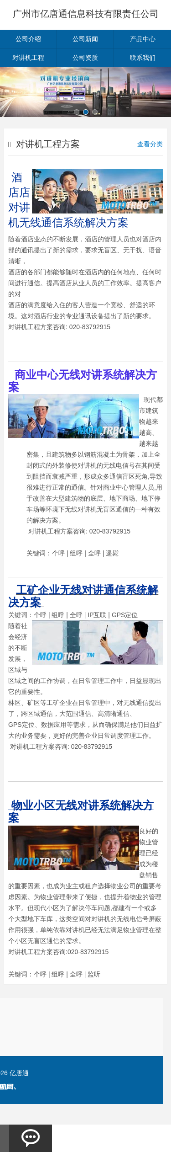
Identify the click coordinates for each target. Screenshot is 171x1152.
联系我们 (142, 57)
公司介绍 (28, 39)
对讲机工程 (28, 57)
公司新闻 (85, 39)
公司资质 (85, 57)
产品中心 (142, 39)
